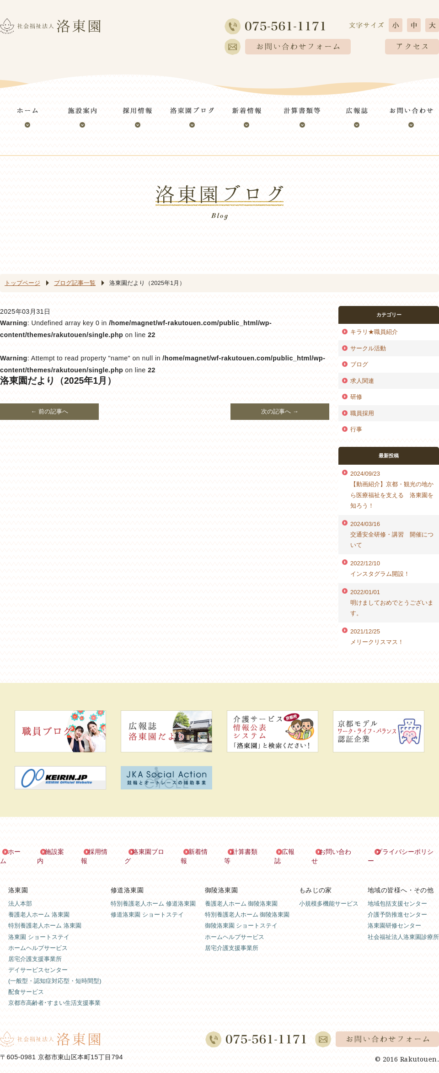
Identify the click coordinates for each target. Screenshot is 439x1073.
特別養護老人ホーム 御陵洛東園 (247, 905)
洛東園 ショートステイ (39, 927)
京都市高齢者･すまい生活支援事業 (54, 993)
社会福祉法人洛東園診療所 (403, 927)
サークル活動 (368, 348)
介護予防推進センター (397, 905)
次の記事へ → (280, 411)
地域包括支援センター (397, 894)
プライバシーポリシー (407, 852)
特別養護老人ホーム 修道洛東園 (153, 894)
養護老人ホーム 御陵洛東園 (241, 894)
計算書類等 (248, 852)
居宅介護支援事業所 (35, 949)
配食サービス (26, 982)
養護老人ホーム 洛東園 (39, 905)
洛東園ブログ (151, 852)
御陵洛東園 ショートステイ (241, 916)
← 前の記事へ (49, 411)
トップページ (22, 282)
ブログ (359, 364)
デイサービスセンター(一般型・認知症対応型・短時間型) (55, 966)
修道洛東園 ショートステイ (147, 905)
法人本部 (20, 894)
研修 (356, 396)
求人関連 (362, 380)
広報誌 (291, 852)
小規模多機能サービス (329, 894)
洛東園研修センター (394, 916)
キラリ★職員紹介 (374, 331)
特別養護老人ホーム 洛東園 (44, 916)
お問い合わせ (338, 852)
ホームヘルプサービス (38, 938)
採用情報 (101, 852)
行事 (356, 429)
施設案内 (58, 852)
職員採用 (362, 413)
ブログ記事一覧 (75, 282)
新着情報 (201, 852)
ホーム (17, 852)
